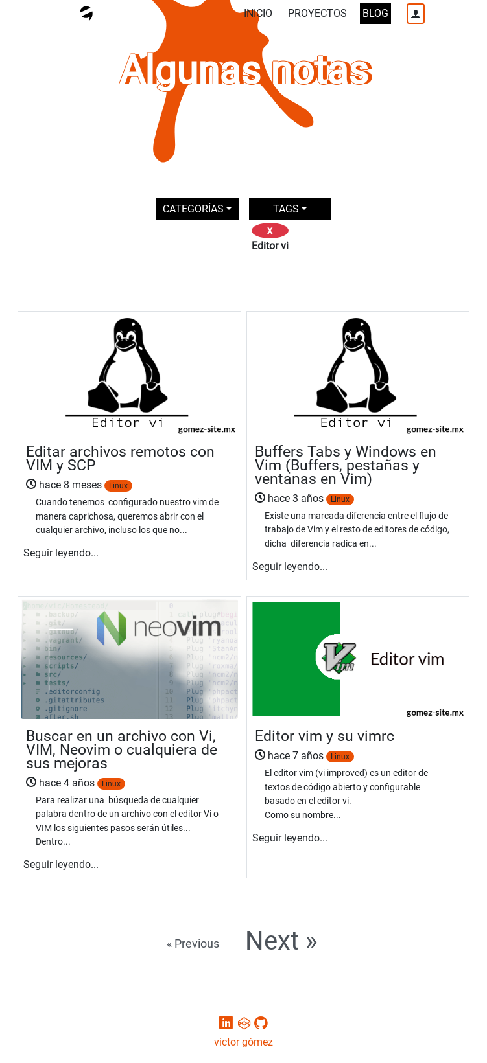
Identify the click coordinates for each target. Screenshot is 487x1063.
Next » (281, 941)
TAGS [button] (286, 209)
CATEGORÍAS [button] (193, 209)
